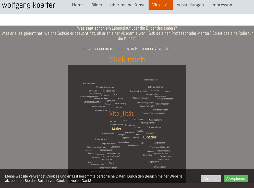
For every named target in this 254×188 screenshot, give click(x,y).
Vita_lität (160, 5)
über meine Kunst (127, 5)
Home (78, 5)
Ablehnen (211, 179)
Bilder (97, 5)
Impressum (223, 5)
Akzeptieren (235, 179)
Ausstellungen (190, 5)
